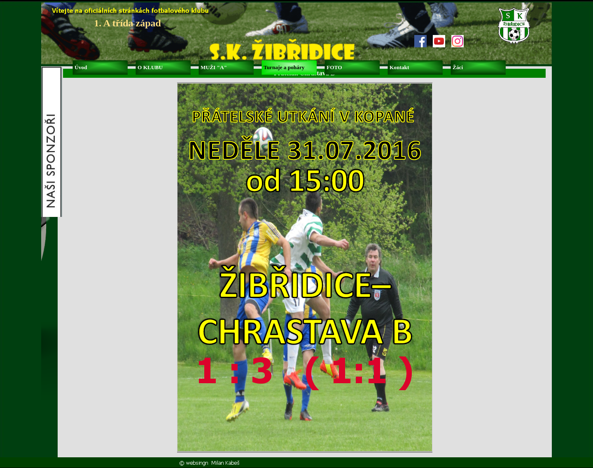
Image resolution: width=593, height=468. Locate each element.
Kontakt (399, 67)
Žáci (458, 67)
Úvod (81, 67)
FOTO (334, 67)
